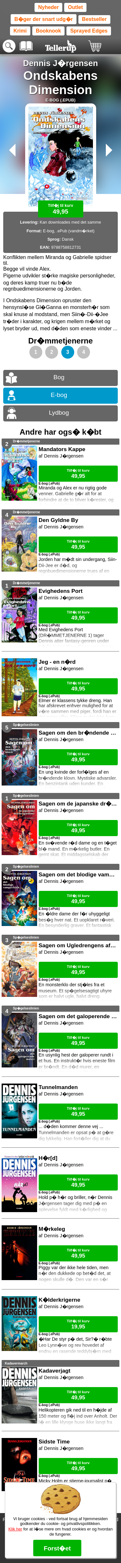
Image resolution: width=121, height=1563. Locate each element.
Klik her (15, 1529)
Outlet (75, 7)
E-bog (59, 394)
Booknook (48, 31)
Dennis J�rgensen (60, 63)
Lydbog (59, 412)
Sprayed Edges (89, 31)
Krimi (20, 31)
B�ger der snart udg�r (43, 19)
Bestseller (94, 19)
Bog (58, 377)
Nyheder (48, 7)
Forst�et (57, 1548)
